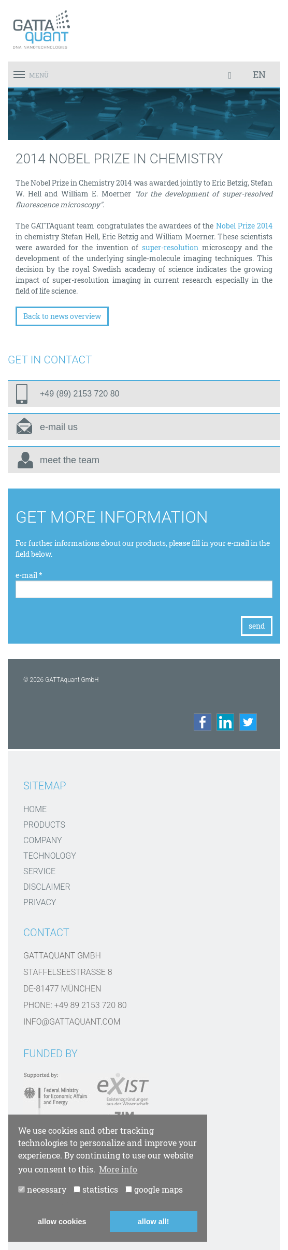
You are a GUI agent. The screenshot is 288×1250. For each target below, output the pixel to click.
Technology (49, 856)
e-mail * (29, 575)
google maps (154, 1189)
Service (39, 871)
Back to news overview (62, 316)
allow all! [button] (153, 1221)
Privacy (39, 902)
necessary (42, 1189)
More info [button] (118, 1169)
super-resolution (170, 247)
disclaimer (46, 887)
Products (44, 825)
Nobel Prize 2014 (242, 226)
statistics (96, 1189)
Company (42, 840)
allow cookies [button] (62, 1221)
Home (35, 809)
